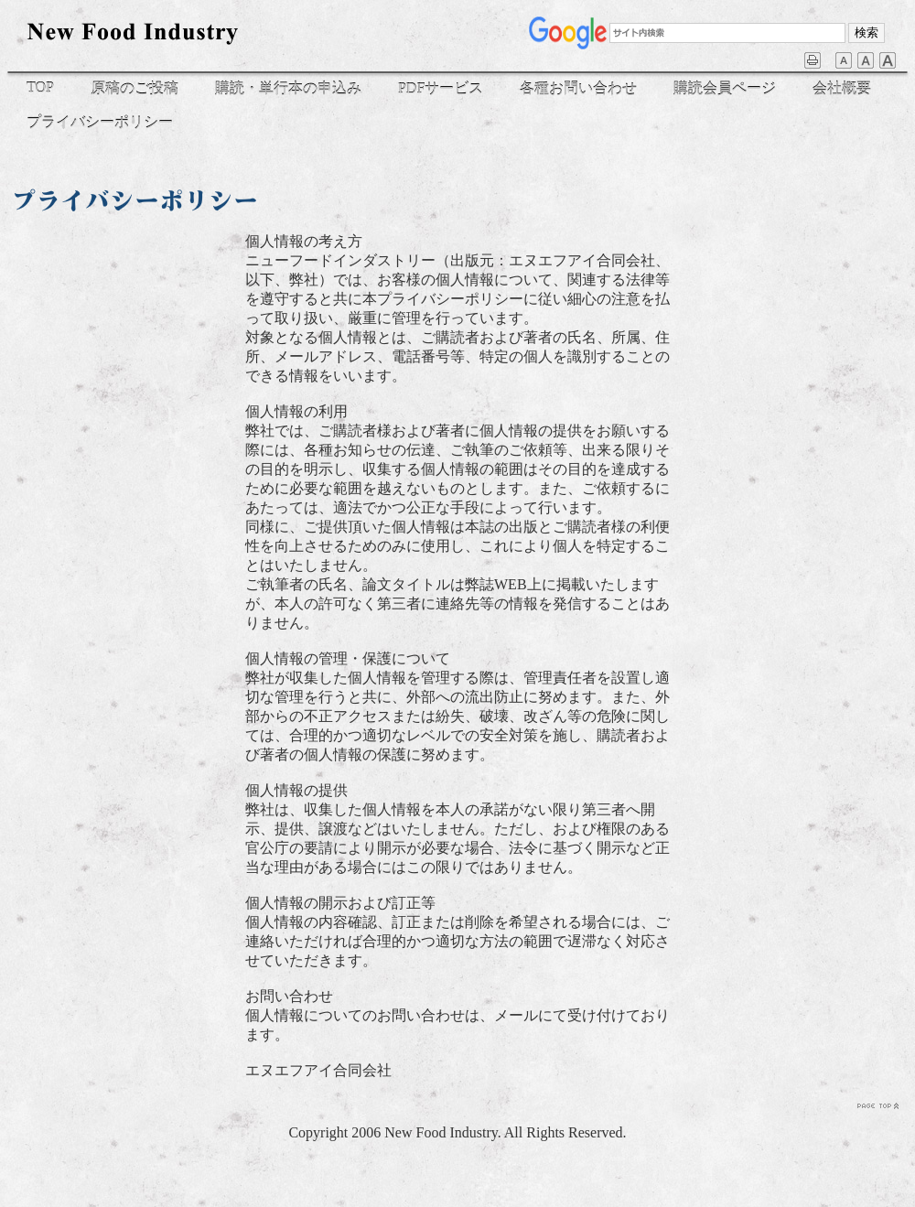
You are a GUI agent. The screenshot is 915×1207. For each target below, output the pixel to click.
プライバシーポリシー (100, 122)
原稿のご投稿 (134, 88)
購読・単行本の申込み (288, 88)
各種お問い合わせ (578, 88)
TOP (40, 87)
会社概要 (842, 88)
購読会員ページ (724, 88)
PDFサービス (440, 88)
